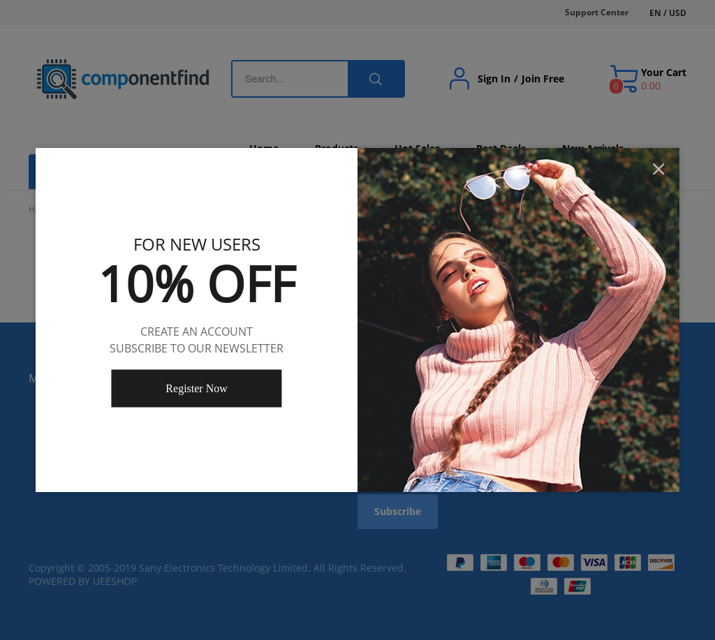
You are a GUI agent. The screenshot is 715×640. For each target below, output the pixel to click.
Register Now (196, 388)
